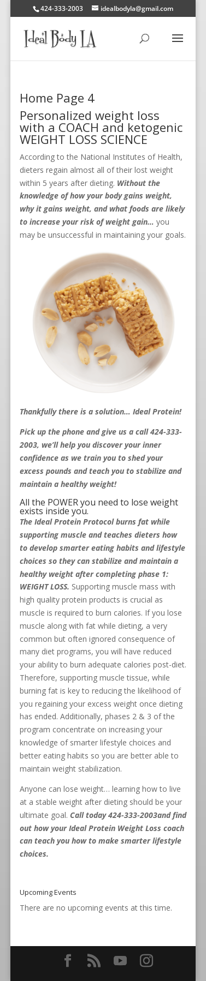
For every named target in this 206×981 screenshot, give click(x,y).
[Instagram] (146, 961)
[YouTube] (120, 961)
